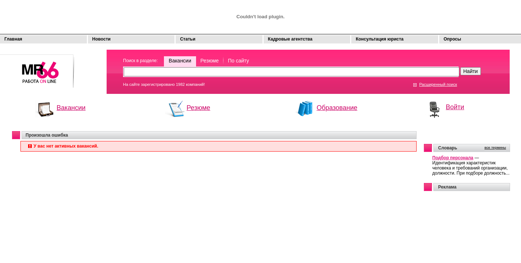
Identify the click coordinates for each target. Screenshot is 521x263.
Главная (13, 39)
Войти (455, 107)
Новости (101, 39)
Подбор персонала (452, 157)
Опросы (452, 39)
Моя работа (37, 68)
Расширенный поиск (438, 84)
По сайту (238, 61)
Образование (337, 107)
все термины (495, 147)
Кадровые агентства (290, 39)
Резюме (209, 61)
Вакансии (180, 61)
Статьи (187, 39)
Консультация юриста (379, 39)
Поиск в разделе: (140, 60)
